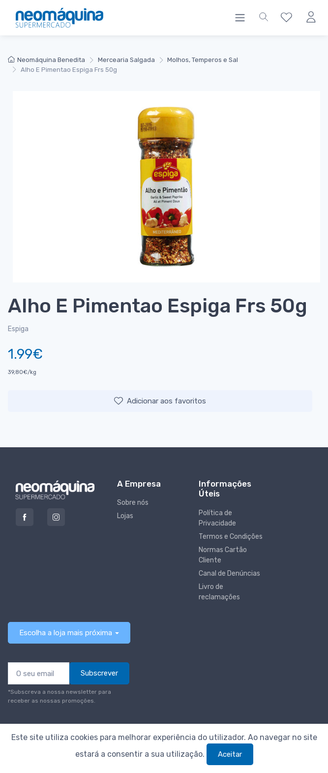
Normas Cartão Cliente (223, 555)
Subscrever (99, 673)
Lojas (125, 516)
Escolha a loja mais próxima (65, 632)
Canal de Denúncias (229, 573)
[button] (263, 17)
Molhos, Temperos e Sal (202, 59)
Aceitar (230, 754)
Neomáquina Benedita (46, 59)
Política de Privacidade (217, 518)
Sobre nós (133, 502)
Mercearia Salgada (126, 59)
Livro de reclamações (219, 592)
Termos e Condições (231, 536)
